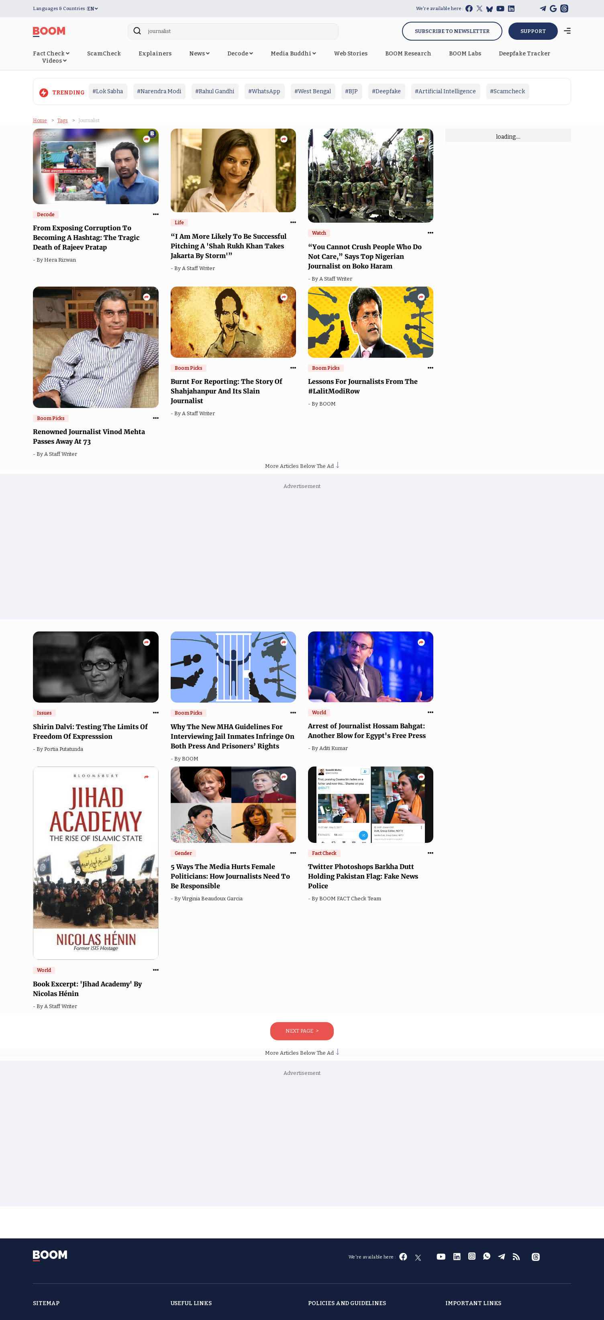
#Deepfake (386, 91)
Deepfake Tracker (524, 53)
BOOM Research (408, 53)
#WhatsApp (264, 91)
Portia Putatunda (65, 749)
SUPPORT (533, 31)
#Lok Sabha (107, 91)
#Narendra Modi (159, 91)
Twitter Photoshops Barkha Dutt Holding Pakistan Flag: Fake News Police (363, 876)
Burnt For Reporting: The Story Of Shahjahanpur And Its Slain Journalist (226, 391)
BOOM (328, 404)
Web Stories (350, 53)
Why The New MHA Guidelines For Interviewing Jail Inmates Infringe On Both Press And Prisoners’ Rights (232, 736)
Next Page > (302, 1031)
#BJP (351, 91)
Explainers (155, 53)
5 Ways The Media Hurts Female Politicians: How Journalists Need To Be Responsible (230, 876)
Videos (54, 60)
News (199, 53)
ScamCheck (104, 53)
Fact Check (51, 53)
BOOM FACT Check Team (351, 899)
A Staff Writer (199, 268)
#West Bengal (312, 91)
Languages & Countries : (60, 8)
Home (40, 120)
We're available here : (439, 8)
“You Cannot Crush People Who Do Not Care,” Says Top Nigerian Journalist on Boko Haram (365, 256)
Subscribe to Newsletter (452, 31)
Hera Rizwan (61, 260)
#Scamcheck (507, 91)
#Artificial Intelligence (445, 91)
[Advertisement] (302, 555)
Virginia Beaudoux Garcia (213, 899)
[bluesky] (489, 9)
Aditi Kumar (334, 748)
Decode (240, 53)
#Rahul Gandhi (214, 91)
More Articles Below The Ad (302, 466)
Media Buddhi (293, 53)
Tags (62, 120)
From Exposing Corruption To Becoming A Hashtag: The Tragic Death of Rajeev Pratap (86, 237)
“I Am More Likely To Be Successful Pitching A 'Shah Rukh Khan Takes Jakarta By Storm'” (229, 246)
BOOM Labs (465, 53)
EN (92, 9)
